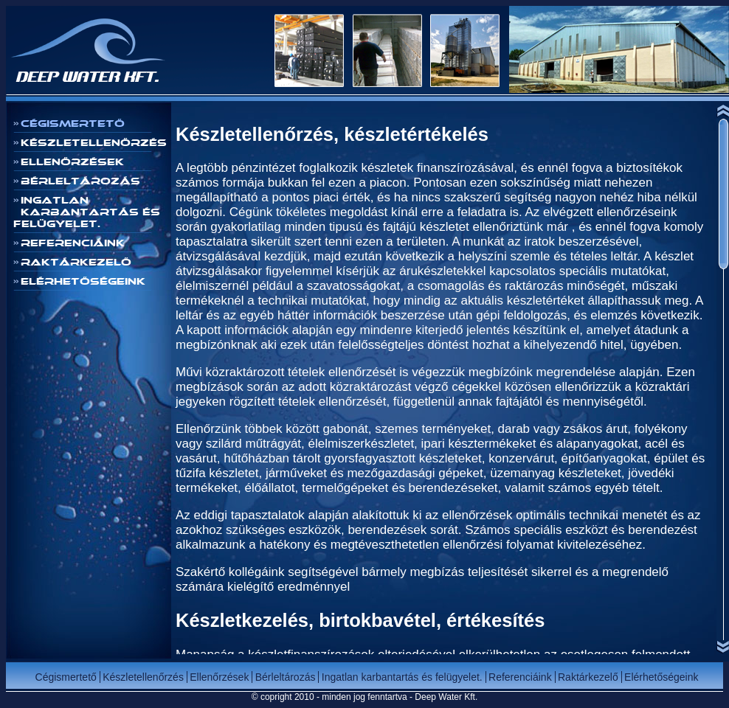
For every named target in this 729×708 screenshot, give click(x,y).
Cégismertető (73, 123)
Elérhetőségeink (83, 281)
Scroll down (722, 647)
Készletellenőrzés (94, 142)
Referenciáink (73, 243)
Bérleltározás (80, 181)
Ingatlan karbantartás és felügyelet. (86, 211)
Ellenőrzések (72, 161)
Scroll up (722, 110)
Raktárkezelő (76, 262)
